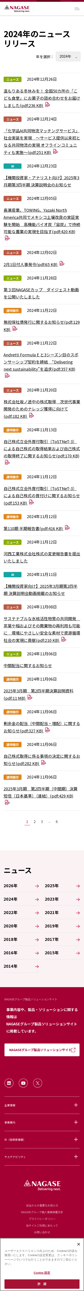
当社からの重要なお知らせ (42, 1205)
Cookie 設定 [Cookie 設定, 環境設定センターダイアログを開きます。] (42, 1272)
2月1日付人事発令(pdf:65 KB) (34, 264)
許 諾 (42, 1284)
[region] (42, 1264)
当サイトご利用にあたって (42, 1225)
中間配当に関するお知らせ (28, 665)
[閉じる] (79, 1244)
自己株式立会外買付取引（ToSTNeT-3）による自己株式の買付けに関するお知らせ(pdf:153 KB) (42, 495)
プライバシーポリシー (42, 1219)
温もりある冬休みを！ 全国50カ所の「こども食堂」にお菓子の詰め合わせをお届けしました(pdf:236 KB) (42, 98)
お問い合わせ (42, 1232)
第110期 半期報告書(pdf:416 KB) (37, 528)
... (49, 821)
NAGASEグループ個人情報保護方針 (42, 1212)
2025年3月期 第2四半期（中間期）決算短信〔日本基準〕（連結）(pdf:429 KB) (41, 795)
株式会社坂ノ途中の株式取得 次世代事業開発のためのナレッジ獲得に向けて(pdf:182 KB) (42, 409)
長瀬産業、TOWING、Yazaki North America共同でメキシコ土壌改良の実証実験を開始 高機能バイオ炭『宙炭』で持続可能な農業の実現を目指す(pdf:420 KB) (42, 224)
